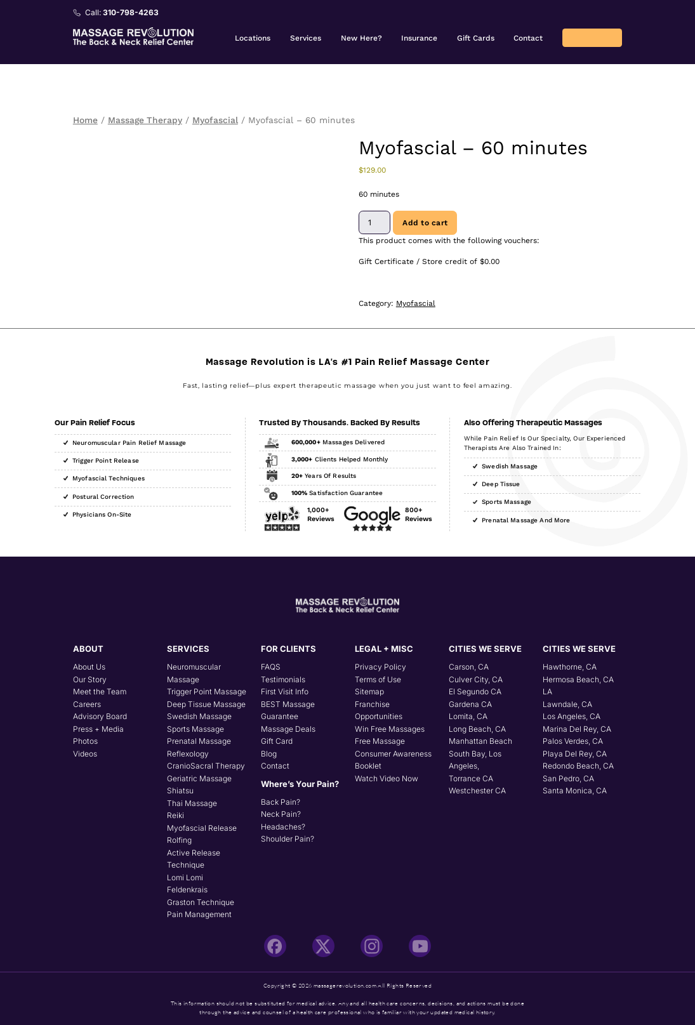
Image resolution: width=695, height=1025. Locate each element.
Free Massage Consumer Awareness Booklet (393, 753)
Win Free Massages (390, 729)
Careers (87, 704)
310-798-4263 (131, 12)
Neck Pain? (281, 814)
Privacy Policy (380, 666)
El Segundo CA (475, 691)
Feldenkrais (187, 889)
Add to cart (424, 222)
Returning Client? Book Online (592, 38)
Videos (85, 753)
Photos (85, 741)
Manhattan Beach (480, 741)
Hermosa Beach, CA (578, 679)
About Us (89, 666)
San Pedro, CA (568, 778)
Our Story (90, 679)
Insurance (419, 38)
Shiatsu (180, 790)
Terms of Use (378, 679)
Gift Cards (475, 38)
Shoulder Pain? (287, 838)
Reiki (175, 815)
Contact (528, 38)
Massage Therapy (145, 120)
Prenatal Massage (199, 741)
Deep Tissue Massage (206, 704)
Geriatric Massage (199, 778)
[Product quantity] (374, 222)
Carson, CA (469, 666)
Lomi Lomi (185, 877)
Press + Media (98, 729)
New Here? (361, 38)
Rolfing (179, 840)
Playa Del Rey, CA (575, 753)
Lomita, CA (468, 716)
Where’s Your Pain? (300, 784)
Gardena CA (470, 704)
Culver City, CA (476, 679)
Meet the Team (99, 691)
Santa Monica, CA (575, 790)
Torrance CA (471, 778)
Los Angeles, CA (571, 716)
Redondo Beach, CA (578, 765)
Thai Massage (192, 803)
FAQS (271, 666)
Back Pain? (280, 802)
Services (305, 38)
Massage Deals (288, 729)
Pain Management (199, 914)
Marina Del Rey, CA (577, 729)
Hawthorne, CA (570, 666)
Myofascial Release (202, 828)
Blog (269, 753)
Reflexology (188, 753)
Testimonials (283, 679)
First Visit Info (284, 691)
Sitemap (369, 691)
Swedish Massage (199, 716)
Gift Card (277, 741)
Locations (252, 38)
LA (547, 691)
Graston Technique (200, 902)
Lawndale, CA (567, 704)
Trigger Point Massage (206, 691)
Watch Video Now (386, 778)
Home (85, 120)
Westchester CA (477, 790)
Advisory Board (100, 716)
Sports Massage (195, 729)
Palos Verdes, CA (573, 741)
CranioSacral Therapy (206, 765)
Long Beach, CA (477, 729)
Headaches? (283, 826)
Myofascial (215, 120)
